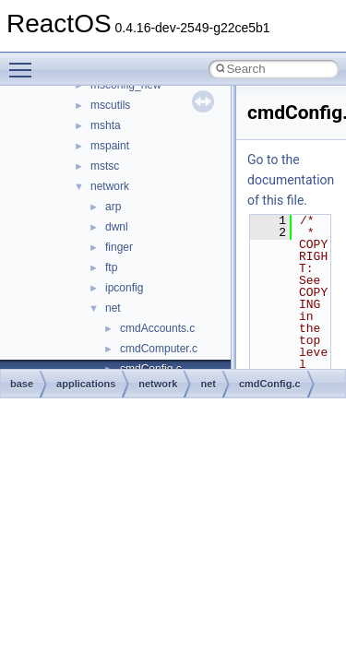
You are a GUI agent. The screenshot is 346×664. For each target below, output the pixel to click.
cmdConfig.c (270, 383)
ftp (111, 267)
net (113, 308)
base (21, 383)
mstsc (104, 166)
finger (119, 247)
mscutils (110, 105)
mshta (105, 125)
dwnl (116, 226)
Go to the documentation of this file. (290, 180)
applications (85, 383)
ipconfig (124, 287)
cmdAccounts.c (157, 328)
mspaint (109, 145)
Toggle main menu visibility (25, 62)
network (109, 186)
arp (113, 206)
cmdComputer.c (158, 348)
